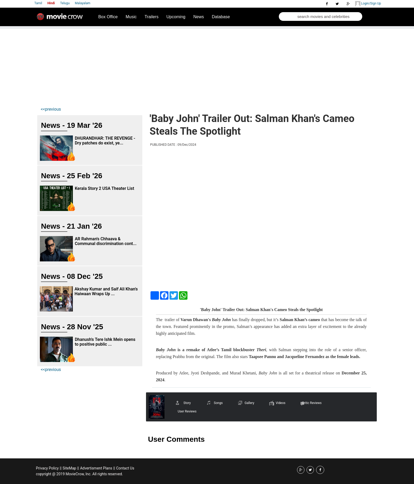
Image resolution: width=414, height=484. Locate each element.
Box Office (108, 17)
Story (187, 403)
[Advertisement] (207, 66)
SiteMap (69, 468)
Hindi (51, 3)
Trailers (151, 17)
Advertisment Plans (96, 468)
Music (131, 17)
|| (61, 468)
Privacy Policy (47, 468)
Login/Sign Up (368, 3)
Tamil (38, 3)
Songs (218, 403)
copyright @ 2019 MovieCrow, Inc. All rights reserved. (79, 474)
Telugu (65, 3)
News (198, 17)
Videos (280, 403)
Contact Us (125, 468)
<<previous (51, 109)
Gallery (249, 403)
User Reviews (187, 411)
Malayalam (82, 3)
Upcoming (175, 17)
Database (221, 17)
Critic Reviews (312, 403)
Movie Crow (61, 19)
